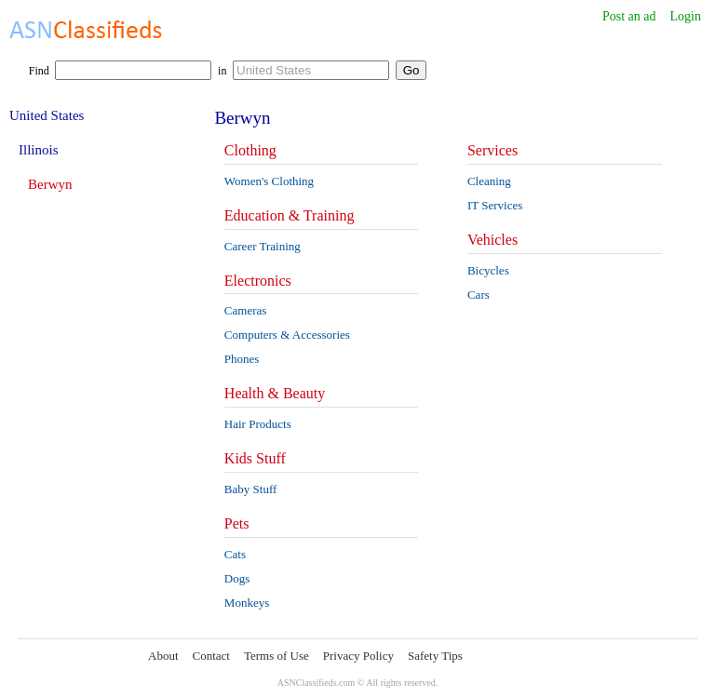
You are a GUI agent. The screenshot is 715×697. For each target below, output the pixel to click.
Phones (242, 359)
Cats (235, 554)
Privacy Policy (358, 656)
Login (685, 16)
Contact (211, 656)
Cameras (245, 310)
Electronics (257, 280)
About (163, 656)
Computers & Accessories (287, 335)
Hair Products (257, 424)
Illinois (39, 149)
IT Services (494, 205)
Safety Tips (435, 656)
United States (46, 115)
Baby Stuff (250, 489)
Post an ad (629, 16)
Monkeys (246, 603)
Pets (237, 523)
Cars (478, 295)
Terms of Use (276, 656)
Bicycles (488, 270)
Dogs (237, 578)
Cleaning (489, 181)
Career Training (262, 246)
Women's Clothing (269, 181)
